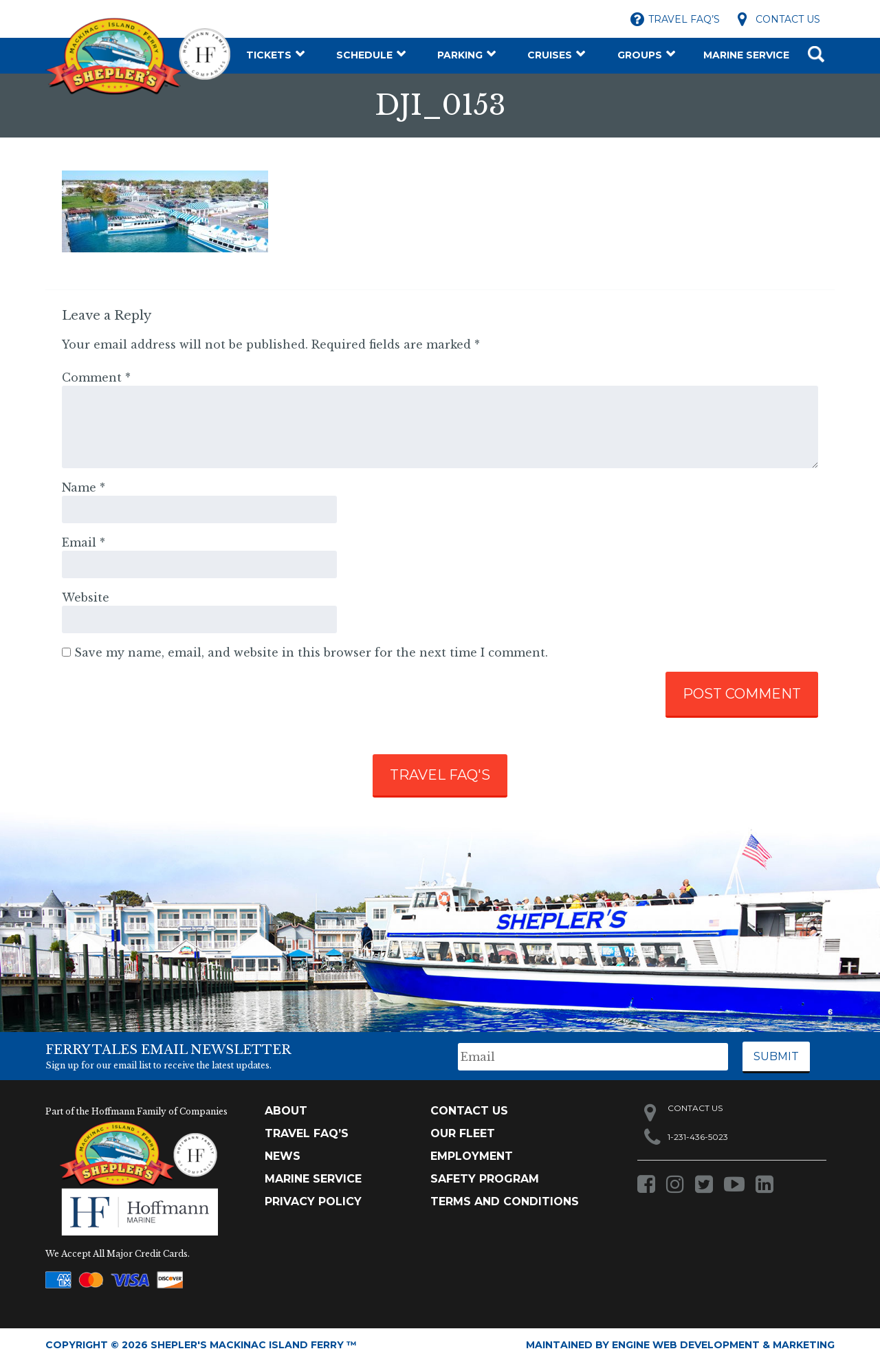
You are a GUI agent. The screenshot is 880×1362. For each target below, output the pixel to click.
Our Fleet (462, 1133)
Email (83, 542)
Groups (639, 55)
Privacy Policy (313, 1201)
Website (85, 597)
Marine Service (746, 55)
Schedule (364, 55)
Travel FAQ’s (684, 19)
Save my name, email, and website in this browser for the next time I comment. (311, 652)
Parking (460, 55)
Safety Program (484, 1178)
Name (83, 487)
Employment (471, 1156)
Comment (96, 377)
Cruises (549, 55)
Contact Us (788, 19)
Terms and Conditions (504, 1201)
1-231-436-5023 (698, 1137)
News (282, 1156)
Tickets (269, 55)
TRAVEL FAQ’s (307, 1133)
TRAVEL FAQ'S (440, 775)
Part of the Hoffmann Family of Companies (136, 1111)
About (286, 1110)
